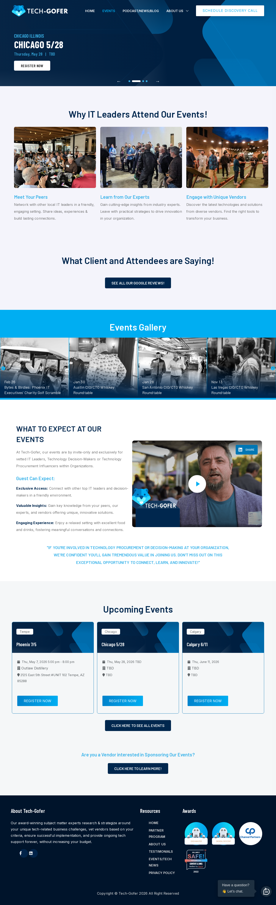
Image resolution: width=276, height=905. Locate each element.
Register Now (32, 65)
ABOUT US (174, 11)
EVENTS (108, 11)
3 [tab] (143, 81)
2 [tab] (136, 81)
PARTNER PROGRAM (157, 833)
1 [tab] (129, 81)
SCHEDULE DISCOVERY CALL (230, 10)
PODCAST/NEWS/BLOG (141, 11)
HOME (90, 11)
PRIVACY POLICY (162, 873)
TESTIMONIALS (161, 851)
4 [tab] (146, 81)
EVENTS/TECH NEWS (160, 862)
